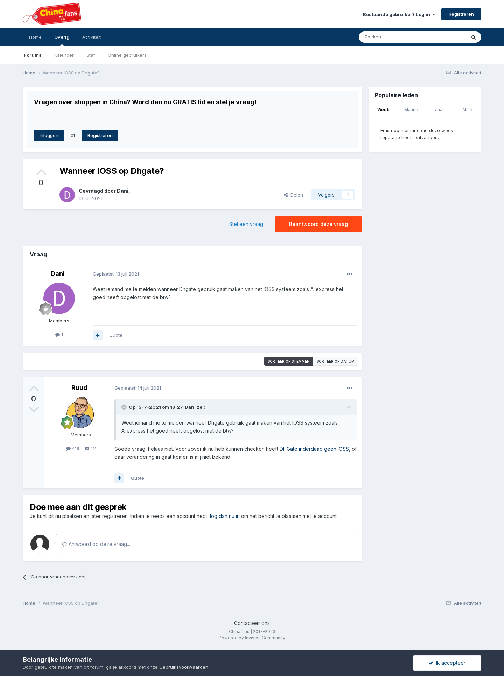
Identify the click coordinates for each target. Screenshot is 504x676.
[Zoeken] (397, 37)
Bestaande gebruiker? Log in (399, 14)
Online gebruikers (127, 55)
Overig (62, 40)
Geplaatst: (116, 274)
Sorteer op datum (336, 361)
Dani (122, 191)
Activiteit (91, 37)
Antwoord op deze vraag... (96, 544)
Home (35, 37)
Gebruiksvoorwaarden (183, 667)
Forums (33, 55)
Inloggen (49, 135)
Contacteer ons (252, 623)
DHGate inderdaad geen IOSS (313, 449)
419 (72, 448)
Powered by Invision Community (252, 637)
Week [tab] (383, 109)
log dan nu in (225, 516)
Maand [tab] (411, 109)
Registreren (461, 14)
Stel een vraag (246, 224)
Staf (90, 55)
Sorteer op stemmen (289, 361)
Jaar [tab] (439, 109)
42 (90, 448)
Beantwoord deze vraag (318, 224)
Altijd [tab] (467, 109)
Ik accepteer (446, 663)
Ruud (79, 387)
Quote (115, 335)
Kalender (64, 55)
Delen (293, 195)
